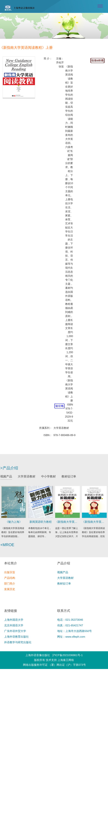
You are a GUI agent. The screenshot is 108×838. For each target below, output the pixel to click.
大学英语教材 (28, 478)
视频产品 (9, 478)
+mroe (10, 542)
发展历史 (9, 589)
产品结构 (9, 577)
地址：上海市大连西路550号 (74, 631)
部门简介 (9, 583)
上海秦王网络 (66, 660)
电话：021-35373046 (70, 619)
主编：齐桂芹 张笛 (60, 62)
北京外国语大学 (13, 625)
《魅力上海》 (16, 520)
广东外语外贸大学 (15, 631)
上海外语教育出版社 (16, 636)
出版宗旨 (9, 572)
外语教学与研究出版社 (18, 642)
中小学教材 (49, 478)
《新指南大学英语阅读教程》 (66, 520)
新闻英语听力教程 (41, 520)
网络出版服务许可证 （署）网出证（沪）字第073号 (54, 664)
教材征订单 (68, 478)
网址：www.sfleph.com (71, 636)
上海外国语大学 (13, 619)
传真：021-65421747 (70, 625)
